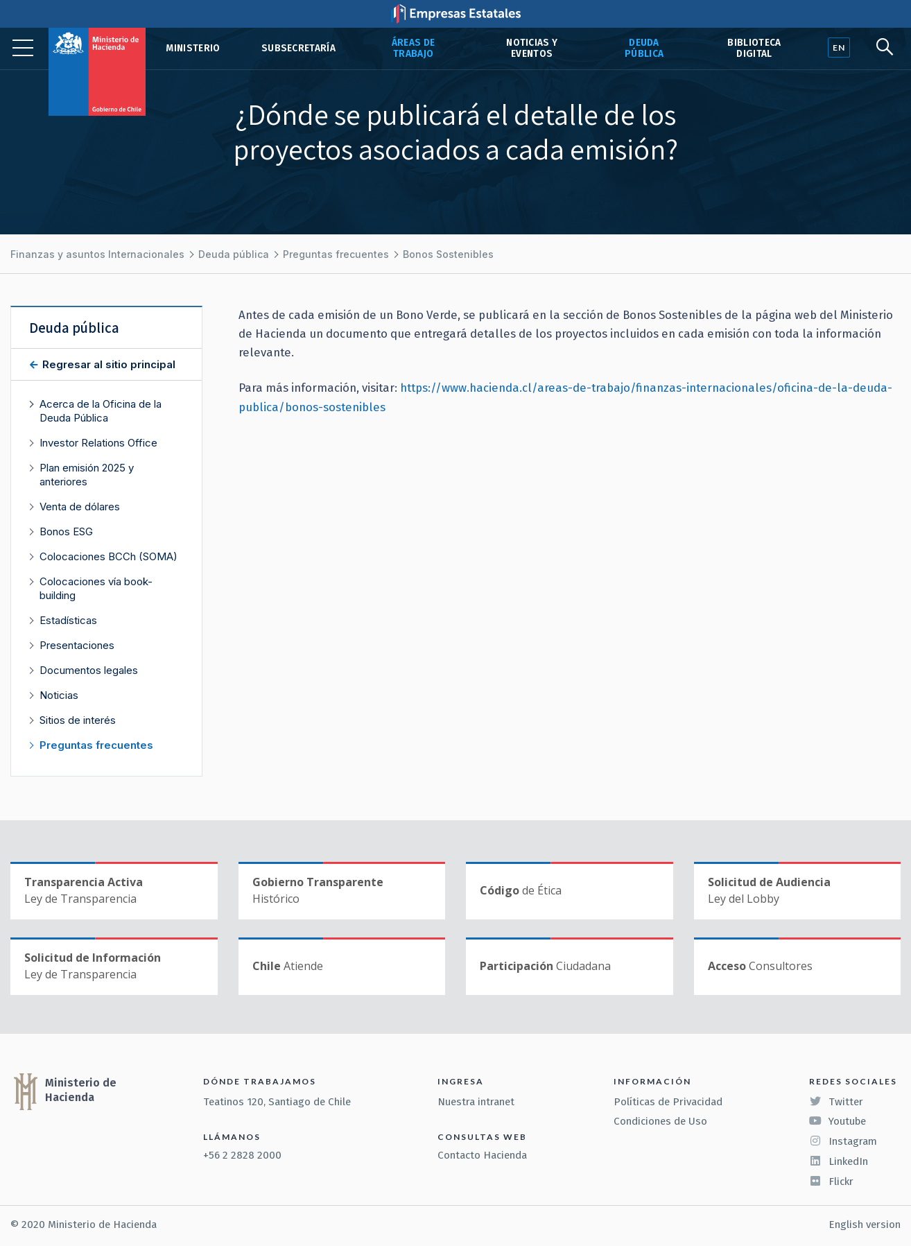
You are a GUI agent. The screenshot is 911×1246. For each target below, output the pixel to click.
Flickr (831, 1181)
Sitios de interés (78, 720)
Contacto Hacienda (482, 1155)
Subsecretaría (298, 48)
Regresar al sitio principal (107, 364)
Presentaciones (77, 645)
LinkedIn (838, 1161)
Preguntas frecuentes (336, 254)
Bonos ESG (66, 531)
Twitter (836, 1102)
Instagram (843, 1141)
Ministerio (193, 48)
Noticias (59, 695)
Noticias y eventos (531, 48)
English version (864, 1224)
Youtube (837, 1121)
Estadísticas (68, 620)
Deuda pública (644, 48)
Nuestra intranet (475, 1102)
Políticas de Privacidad (668, 1102)
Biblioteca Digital (754, 48)
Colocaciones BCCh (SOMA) (108, 556)
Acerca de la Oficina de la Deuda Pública (101, 410)
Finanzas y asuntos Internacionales (97, 254)
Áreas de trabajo (413, 48)
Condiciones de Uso (660, 1121)
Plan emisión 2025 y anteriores (87, 474)
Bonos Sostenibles (448, 254)
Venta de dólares (80, 506)
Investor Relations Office (98, 442)
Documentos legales (89, 670)
